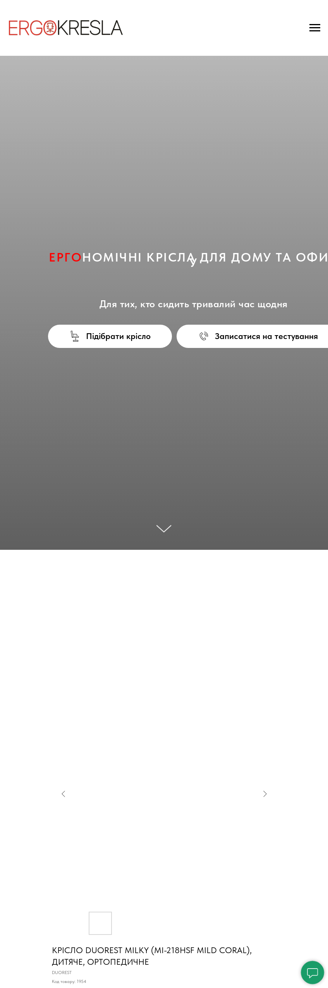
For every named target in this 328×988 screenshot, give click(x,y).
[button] (110, 336)
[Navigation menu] (314, 28)
